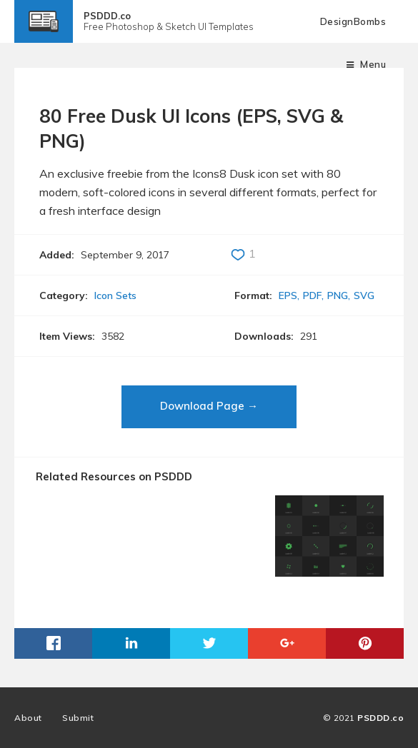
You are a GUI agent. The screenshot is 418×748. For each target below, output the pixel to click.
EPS (288, 295)
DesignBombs (353, 21)
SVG (364, 295)
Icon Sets (115, 295)
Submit (78, 717)
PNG (337, 295)
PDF (312, 295)
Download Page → (209, 406)
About (28, 717)
